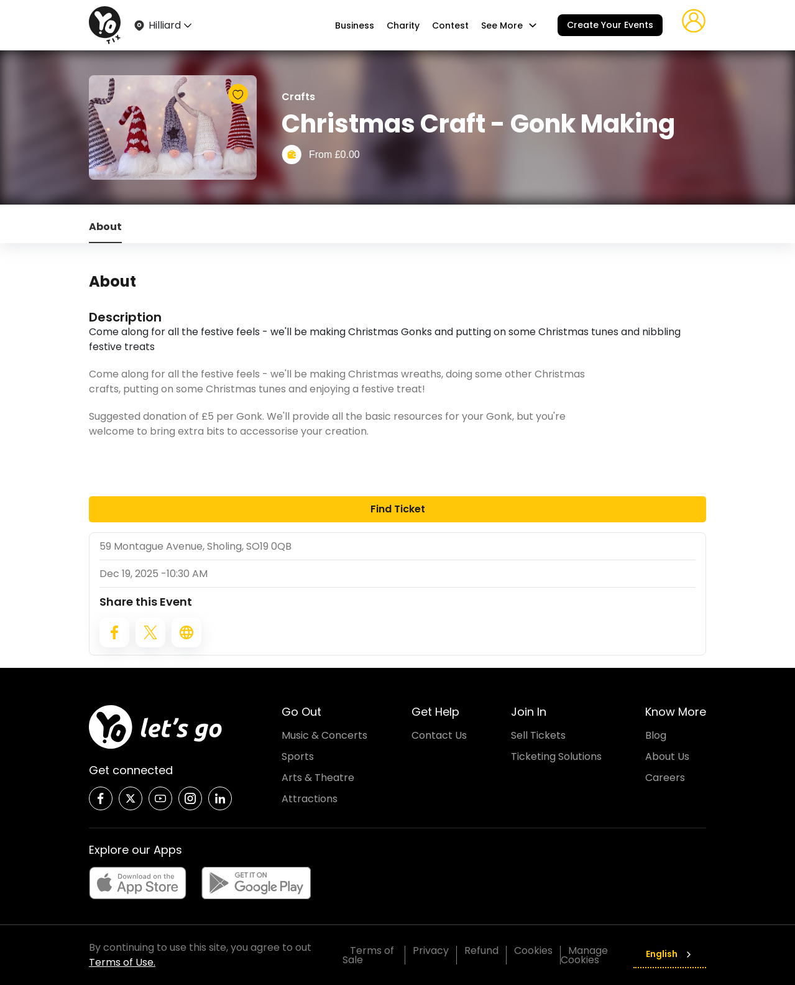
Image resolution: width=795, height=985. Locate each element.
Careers (665, 777)
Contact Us (439, 735)
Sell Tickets (538, 735)
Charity (403, 25)
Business (354, 25)
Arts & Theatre (318, 777)
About (105, 227)
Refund (481, 950)
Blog (655, 735)
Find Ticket (397, 509)
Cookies (533, 950)
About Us (667, 756)
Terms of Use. (122, 962)
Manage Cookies (584, 955)
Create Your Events (610, 25)
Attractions (310, 799)
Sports (298, 756)
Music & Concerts (324, 735)
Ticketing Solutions (556, 756)
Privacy (431, 950)
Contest (450, 25)
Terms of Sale (368, 955)
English (670, 954)
